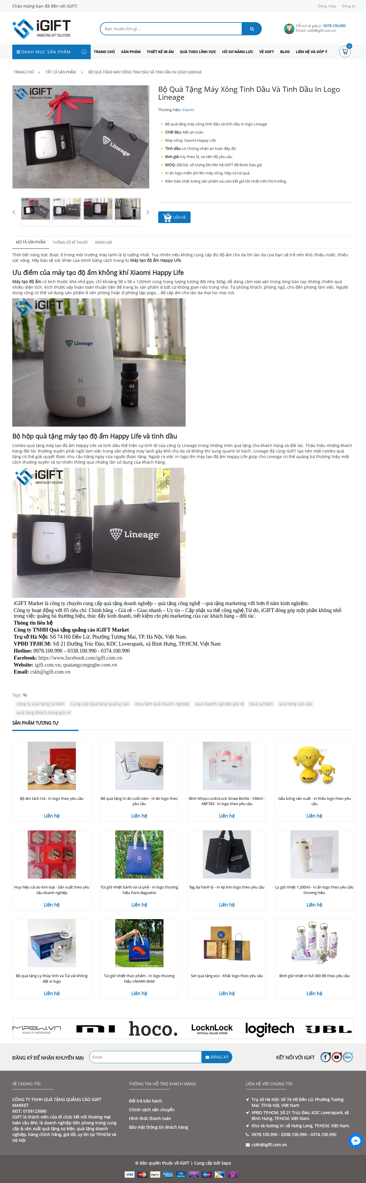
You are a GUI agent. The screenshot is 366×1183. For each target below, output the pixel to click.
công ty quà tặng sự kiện (41, 704)
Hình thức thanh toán (150, 1118)
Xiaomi (188, 109)
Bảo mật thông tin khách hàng (158, 1127)
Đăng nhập (327, 5)
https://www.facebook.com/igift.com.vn (80, 658)
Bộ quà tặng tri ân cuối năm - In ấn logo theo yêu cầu (139, 801)
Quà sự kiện (261, 704)
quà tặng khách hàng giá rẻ (43, 712)
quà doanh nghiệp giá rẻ (219, 704)
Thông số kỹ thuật (70, 242)
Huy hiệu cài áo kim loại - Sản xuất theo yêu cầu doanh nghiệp (51, 889)
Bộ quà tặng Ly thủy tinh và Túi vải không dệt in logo (52, 978)
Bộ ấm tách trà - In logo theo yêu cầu (51, 798)
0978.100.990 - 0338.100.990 (279, 1134)
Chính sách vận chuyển (152, 1109)
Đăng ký (348, 5)
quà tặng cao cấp (295, 704)
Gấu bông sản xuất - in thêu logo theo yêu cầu (314, 801)
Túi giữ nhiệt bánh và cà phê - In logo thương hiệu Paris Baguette (139, 889)
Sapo (226, 1163)
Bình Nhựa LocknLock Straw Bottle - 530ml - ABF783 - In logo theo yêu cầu (227, 801)
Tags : (17, 695)
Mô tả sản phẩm (31, 242)
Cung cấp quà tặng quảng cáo (99, 704)
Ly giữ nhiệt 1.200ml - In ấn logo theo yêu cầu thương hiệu (314, 889)
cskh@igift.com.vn (50, 672)
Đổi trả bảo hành (145, 1101)
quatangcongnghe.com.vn (90, 665)
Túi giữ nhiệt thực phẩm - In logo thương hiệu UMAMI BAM (139, 978)
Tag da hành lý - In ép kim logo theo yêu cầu (226, 887)
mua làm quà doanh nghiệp (162, 704)
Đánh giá (103, 242)
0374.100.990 (323, 1134)
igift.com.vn (47, 665)
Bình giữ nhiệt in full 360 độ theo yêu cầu (314, 975)
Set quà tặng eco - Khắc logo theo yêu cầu (227, 975)
